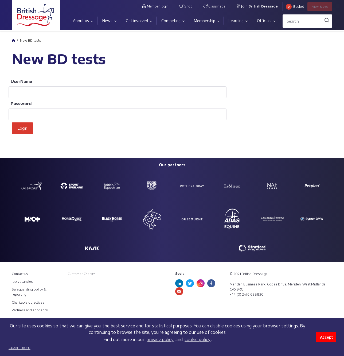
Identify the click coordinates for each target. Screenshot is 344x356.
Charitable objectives (28, 302)
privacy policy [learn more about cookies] (160, 339)
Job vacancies (22, 282)
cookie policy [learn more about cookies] (197, 339)
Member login (155, 6)
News (107, 20)
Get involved (137, 20)
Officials (264, 20)
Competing (171, 20)
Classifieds (214, 6)
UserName (21, 81)
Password (21, 103)
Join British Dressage (256, 6)
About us (81, 20)
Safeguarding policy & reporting (29, 291)
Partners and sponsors (30, 310)
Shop (186, 6)
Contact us (20, 274)
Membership (204, 20)
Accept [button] (326, 337)
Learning (236, 20)
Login (22, 128)
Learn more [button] (19, 347)
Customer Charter (81, 274)
